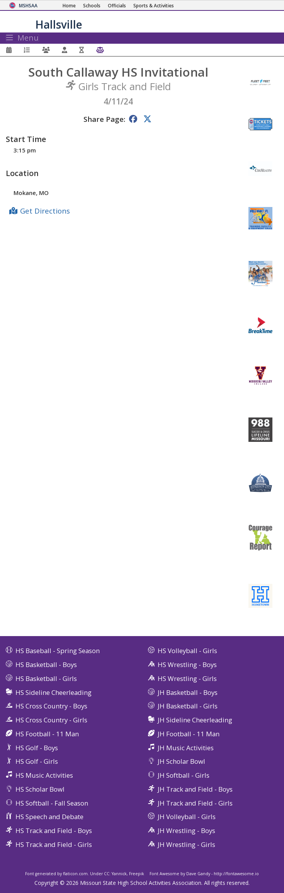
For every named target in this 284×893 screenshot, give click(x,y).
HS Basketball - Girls (46, 678)
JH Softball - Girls (183, 775)
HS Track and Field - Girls (53, 844)
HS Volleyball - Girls (187, 650)
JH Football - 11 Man (188, 733)
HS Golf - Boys (36, 747)
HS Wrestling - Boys (187, 664)
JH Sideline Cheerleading (195, 719)
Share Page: (104, 119)
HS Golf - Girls (36, 761)
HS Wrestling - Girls (187, 678)
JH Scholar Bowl (181, 761)
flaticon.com (75, 873)
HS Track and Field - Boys (53, 830)
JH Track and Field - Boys (195, 789)
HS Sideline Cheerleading (53, 692)
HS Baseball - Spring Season (57, 650)
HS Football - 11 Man (47, 733)
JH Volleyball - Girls (187, 816)
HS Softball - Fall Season (51, 803)
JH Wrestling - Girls (186, 844)
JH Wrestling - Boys (186, 830)
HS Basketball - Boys (46, 664)
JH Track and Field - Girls (195, 803)
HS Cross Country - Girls (51, 719)
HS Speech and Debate (49, 816)
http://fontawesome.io (236, 873)
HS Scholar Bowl (40, 789)
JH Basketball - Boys (188, 692)
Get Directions (45, 211)
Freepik (136, 873)
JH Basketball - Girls (188, 705)
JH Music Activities (186, 747)
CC (106, 873)
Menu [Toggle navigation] (22, 38)
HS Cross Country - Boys (51, 705)
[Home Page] (69, 5)
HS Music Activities (44, 775)
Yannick (119, 873)
